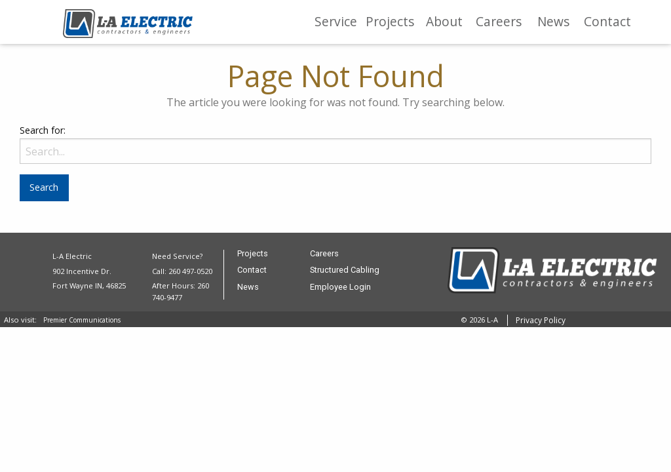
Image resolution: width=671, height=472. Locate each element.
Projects (390, 21)
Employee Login (340, 287)
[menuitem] (336, 22)
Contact (607, 21)
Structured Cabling (344, 270)
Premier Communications (82, 319)
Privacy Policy (541, 320)
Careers (499, 21)
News (553, 21)
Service (336, 21)
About (444, 21)
